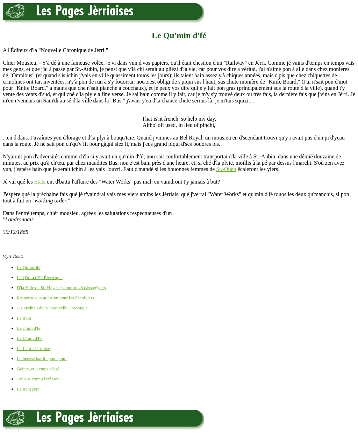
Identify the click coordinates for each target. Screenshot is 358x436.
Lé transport (28, 389)
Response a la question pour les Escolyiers (55, 297)
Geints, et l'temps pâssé (38, 368)
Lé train (24, 318)
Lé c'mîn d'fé (29, 328)
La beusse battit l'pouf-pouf (42, 358)
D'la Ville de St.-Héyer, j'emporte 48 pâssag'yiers (61, 287)
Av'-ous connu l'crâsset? (38, 378)
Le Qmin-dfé (29, 267)
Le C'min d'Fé (29, 338)
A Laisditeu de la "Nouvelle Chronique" (53, 307)
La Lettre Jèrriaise (33, 348)
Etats (39, 182)
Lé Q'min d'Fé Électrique (40, 277)
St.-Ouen (226, 169)
